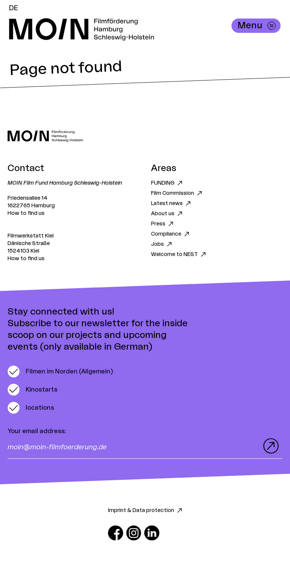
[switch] (60, 372)
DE (13, 8)
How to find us (26, 213)
